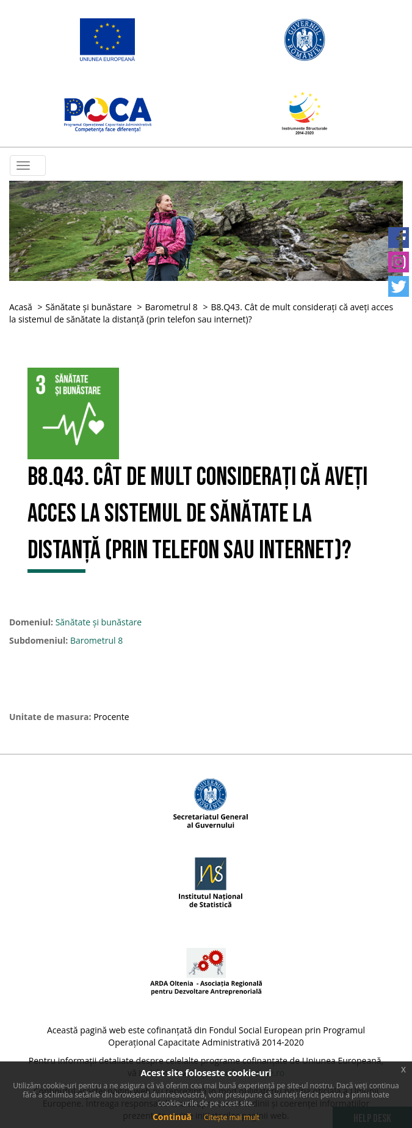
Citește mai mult (231, 1117)
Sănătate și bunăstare (88, 307)
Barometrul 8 (171, 307)
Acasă (20, 307)
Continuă (172, 1117)
